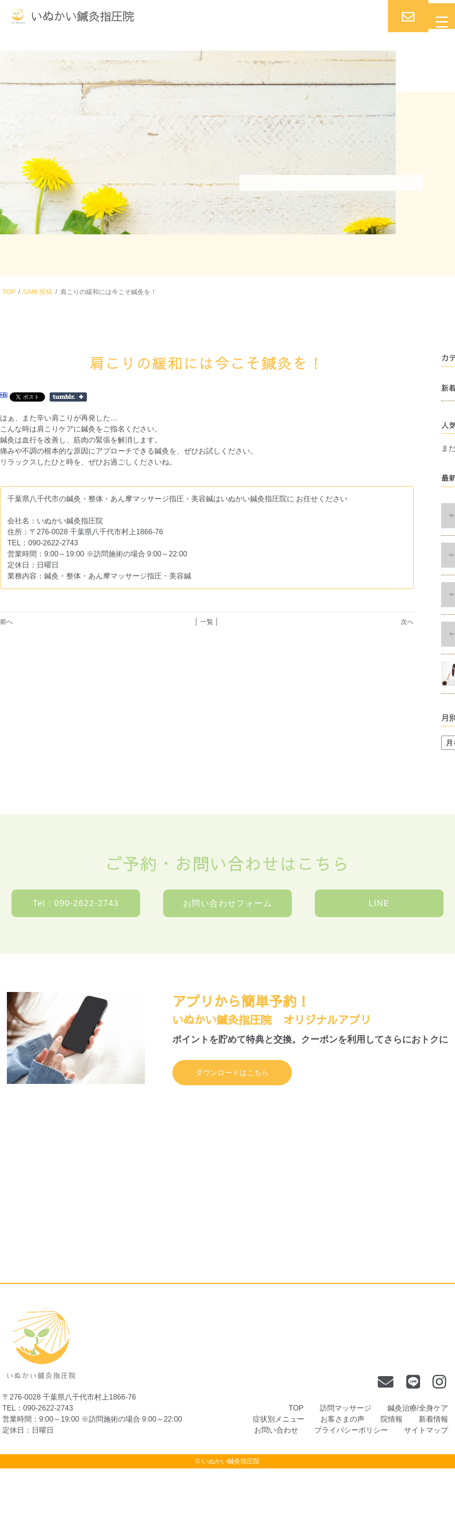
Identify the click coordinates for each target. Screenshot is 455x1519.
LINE (379, 903)
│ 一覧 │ (206, 621)
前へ (6, 621)
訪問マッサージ (345, 1408)
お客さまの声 (342, 1419)
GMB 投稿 (38, 291)
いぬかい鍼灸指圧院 (231, 1461)
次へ (407, 621)
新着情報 (433, 1419)
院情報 (392, 1419)
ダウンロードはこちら (232, 1073)
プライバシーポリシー (351, 1430)
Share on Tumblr (68, 397)
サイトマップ (426, 1430)
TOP (9, 291)
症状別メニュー (278, 1419)
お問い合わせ (276, 1430)
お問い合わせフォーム (227, 903)
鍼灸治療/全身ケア (417, 1408)
